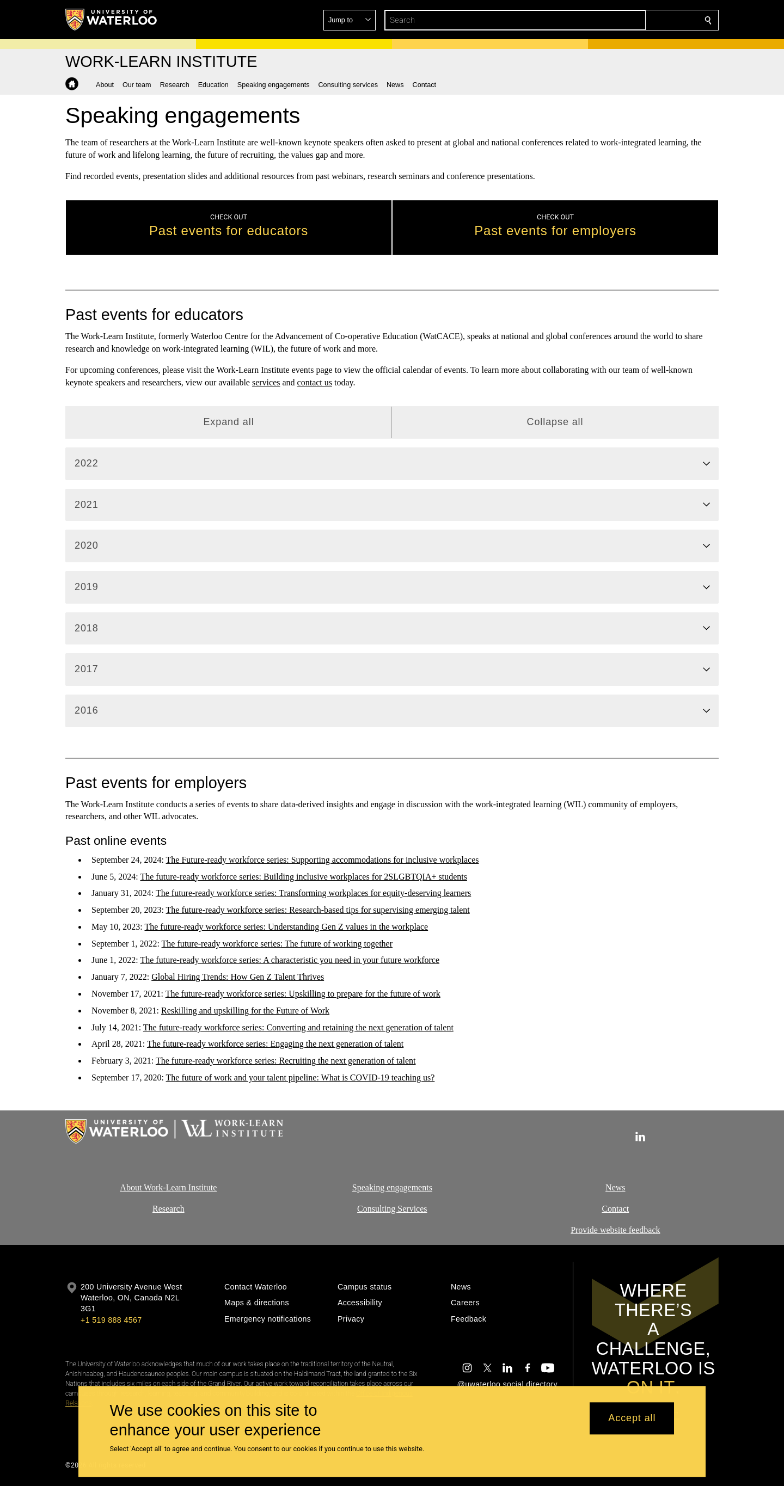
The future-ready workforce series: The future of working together (277, 943)
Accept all (632, 1418)
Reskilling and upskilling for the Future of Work (245, 1010)
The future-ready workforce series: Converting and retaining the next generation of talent (298, 1027)
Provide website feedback (615, 1229)
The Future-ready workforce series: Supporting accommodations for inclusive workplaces (322, 859)
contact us (314, 382)
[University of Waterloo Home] (111, 19)
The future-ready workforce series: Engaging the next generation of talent (275, 1043)
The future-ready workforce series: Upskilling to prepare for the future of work (303, 993)
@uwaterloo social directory (507, 1384)
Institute (201, 1187)
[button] (629, 20)
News (615, 1187)
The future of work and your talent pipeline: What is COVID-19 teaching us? (300, 1077)
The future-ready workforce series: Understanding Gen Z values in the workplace (286, 926)
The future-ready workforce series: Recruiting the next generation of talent (286, 1060)
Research (168, 1208)
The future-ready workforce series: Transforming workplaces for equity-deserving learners (313, 893)
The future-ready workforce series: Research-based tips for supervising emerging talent (318, 909)
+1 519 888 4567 (111, 1320)
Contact (615, 1208)
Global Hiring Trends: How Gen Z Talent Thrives (237, 976)
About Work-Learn (153, 1187)
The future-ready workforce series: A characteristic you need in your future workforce (289, 960)
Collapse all (555, 421)
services (266, 382)
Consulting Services (392, 1208)
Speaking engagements (392, 1187)
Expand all (228, 421)
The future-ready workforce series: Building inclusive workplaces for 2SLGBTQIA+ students (303, 876)
